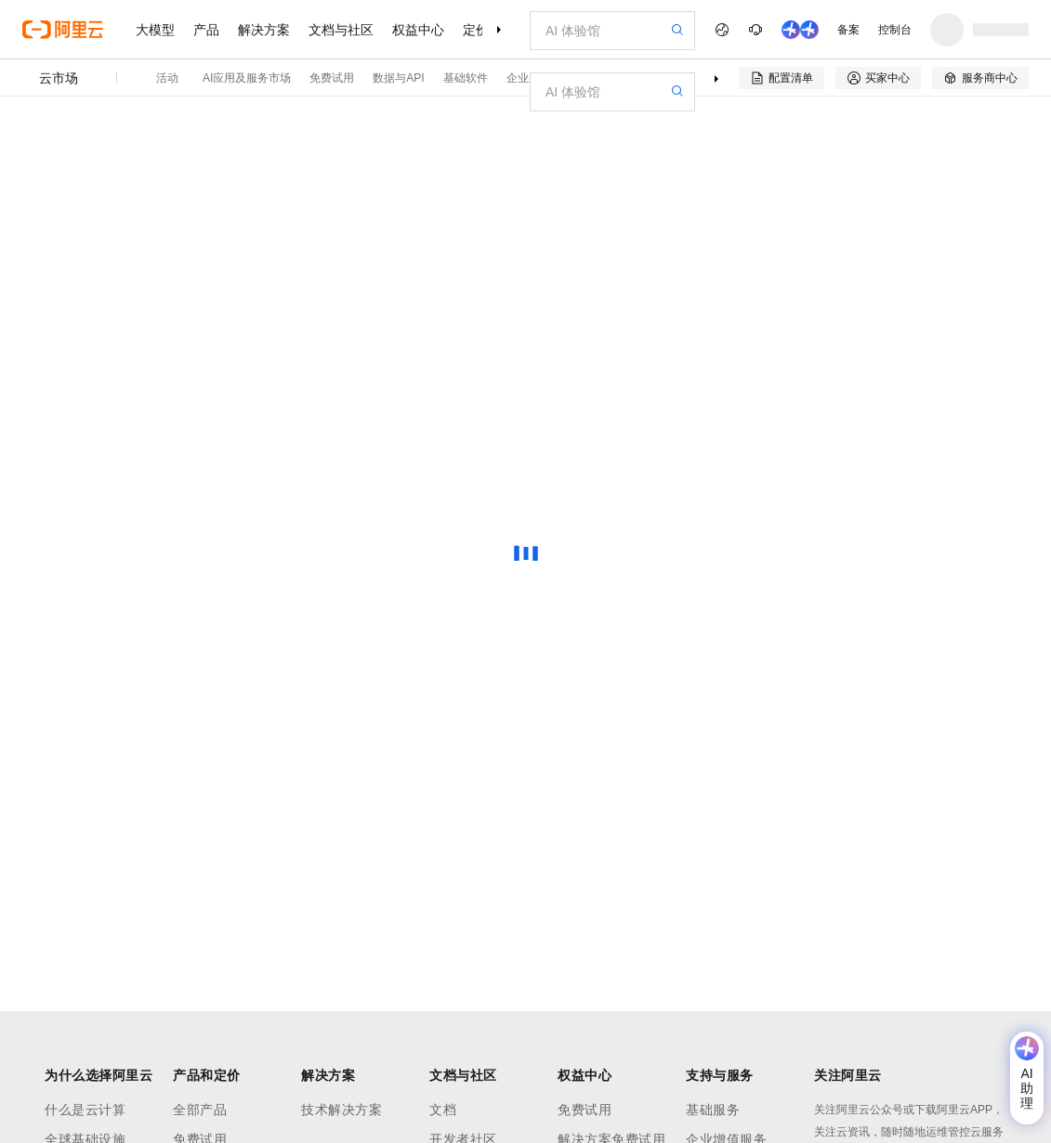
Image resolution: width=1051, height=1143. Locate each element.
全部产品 (200, 1109)
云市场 (58, 78)
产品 (206, 29)
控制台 (895, 29)
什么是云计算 (85, 1109)
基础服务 (713, 1109)
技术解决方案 (341, 1109)
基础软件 (465, 77)
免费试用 (331, 77)
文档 (442, 1109)
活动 (167, 77)
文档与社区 (341, 29)
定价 (476, 29)
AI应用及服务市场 (247, 77)
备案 (848, 29)
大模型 (155, 29)
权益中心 (418, 29)
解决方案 (264, 29)
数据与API (398, 77)
